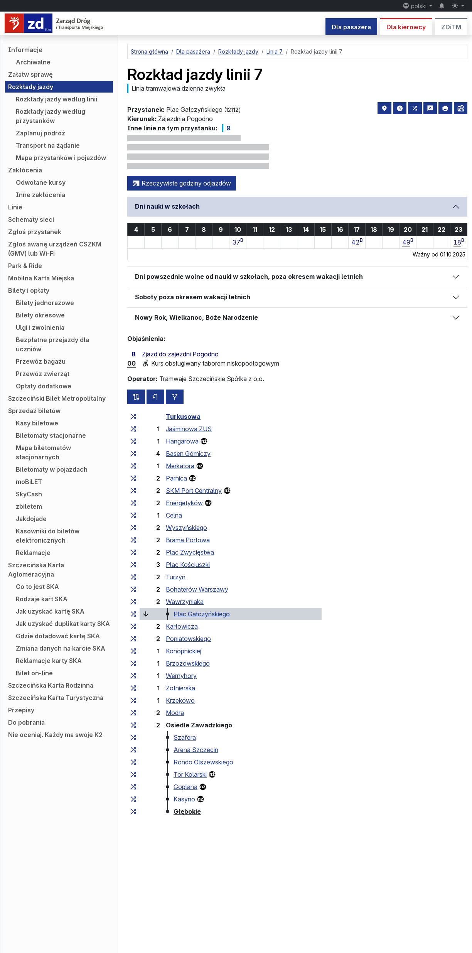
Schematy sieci (31, 219)
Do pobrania (26, 722)
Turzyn (175, 577)
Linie (15, 207)
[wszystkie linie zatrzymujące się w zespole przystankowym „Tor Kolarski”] (133, 774)
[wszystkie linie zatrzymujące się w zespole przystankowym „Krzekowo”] (133, 700)
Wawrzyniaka (185, 602)
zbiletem (29, 506)
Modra (175, 713)
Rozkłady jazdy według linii (56, 99)
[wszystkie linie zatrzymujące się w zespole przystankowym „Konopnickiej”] (133, 651)
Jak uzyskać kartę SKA (50, 611)
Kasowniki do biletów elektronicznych (47, 535)
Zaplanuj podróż (40, 133)
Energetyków (184, 503)
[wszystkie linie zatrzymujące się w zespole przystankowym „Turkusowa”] (133, 416)
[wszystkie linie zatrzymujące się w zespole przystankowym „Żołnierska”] (133, 688)
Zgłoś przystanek (34, 232)
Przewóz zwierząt (42, 374)
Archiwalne (33, 62)
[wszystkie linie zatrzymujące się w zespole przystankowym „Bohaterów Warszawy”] (133, 589)
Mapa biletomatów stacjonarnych (43, 452)
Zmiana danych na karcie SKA (60, 648)
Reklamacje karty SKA (49, 661)
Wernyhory (181, 676)
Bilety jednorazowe (45, 303)
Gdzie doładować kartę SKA (58, 636)
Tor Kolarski (190, 774)
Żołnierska (180, 688)
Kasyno (184, 799)
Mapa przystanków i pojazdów (61, 158)
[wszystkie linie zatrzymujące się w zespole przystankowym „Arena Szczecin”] (133, 750)
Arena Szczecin (196, 750)
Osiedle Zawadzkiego (199, 725)
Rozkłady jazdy (30, 87)
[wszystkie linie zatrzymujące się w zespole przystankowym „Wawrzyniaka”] (133, 602)
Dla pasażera (351, 27)
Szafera (185, 737)
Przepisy (21, 710)
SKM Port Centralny (194, 490)
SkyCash (29, 494)
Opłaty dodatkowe (43, 386)
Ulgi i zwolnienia (40, 327)
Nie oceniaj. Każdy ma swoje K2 (55, 735)
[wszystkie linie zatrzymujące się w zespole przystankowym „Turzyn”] (133, 577)
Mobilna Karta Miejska (41, 278)
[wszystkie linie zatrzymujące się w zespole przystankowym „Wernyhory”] (133, 676)
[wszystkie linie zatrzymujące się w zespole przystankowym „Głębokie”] (133, 811)
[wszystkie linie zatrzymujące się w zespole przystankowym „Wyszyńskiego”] (133, 527)
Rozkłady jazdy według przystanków (50, 116)
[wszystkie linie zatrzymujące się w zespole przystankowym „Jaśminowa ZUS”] (133, 429)
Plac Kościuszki (188, 564)
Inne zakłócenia (40, 195)
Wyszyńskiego (186, 527)
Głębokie (187, 811)
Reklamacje (33, 553)
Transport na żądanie (48, 145)
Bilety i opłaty (28, 290)
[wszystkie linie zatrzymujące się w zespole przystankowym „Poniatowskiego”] (133, 639)
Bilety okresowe (40, 315)
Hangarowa (182, 441)
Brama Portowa (188, 540)
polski (415, 5)
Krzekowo (180, 700)
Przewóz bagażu (41, 361)
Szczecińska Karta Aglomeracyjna (36, 569)
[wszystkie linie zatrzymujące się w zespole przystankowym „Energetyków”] (133, 503)
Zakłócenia (25, 170)
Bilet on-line (34, 673)
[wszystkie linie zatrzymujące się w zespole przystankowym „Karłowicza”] (133, 626)
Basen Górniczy (188, 453)
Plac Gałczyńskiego (202, 614)
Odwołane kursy (41, 182)
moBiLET (29, 482)
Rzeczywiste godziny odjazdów (181, 183)
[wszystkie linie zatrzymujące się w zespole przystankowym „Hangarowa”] (133, 441)
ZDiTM (451, 27)
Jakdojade (31, 519)
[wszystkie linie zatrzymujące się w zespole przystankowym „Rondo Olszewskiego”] (133, 762)
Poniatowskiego (188, 639)
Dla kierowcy (406, 27)
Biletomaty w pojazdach (52, 469)
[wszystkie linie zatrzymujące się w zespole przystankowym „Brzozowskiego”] (133, 663)
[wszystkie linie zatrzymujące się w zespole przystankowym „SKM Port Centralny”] (133, 490)
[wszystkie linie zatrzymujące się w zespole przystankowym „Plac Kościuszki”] (133, 564)
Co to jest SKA (37, 586)
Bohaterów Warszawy (197, 589)
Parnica (176, 478)
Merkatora (180, 466)
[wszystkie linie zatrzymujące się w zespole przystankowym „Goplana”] (133, 787)
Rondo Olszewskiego (203, 762)
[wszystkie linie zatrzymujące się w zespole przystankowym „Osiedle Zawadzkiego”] (133, 725)
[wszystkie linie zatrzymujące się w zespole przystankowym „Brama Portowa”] (133, 540)
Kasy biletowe (37, 423)
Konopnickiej (183, 651)
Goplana (185, 787)
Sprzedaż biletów (34, 411)
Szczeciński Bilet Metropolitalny (57, 398)
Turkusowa (183, 416)
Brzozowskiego (188, 663)
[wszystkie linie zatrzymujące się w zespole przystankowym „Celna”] (133, 515)
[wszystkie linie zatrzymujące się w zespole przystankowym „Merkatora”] (133, 466)
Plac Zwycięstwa (190, 552)
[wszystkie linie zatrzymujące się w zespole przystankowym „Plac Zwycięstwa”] (133, 552)
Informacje (25, 50)
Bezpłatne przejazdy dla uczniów (52, 344)
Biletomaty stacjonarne (51, 435)
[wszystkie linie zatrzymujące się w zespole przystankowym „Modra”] (133, 713)
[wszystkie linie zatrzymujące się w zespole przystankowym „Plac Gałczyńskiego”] (133, 614)
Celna (174, 515)
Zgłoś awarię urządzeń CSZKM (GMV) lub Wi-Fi (54, 248)
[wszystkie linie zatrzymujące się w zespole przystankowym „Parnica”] (133, 478)
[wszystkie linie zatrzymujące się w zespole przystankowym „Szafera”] (133, 737)
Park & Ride (25, 266)
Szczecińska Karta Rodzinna (50, 685)
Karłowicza (182, 626)
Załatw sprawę (30, 74)
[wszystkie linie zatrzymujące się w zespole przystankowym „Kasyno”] (133, 799)
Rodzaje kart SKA (41, 599)
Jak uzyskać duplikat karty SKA (63, 623)
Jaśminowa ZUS (189, 429)
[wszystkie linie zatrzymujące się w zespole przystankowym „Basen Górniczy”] (133, 453)
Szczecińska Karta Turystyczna (55, 698)
